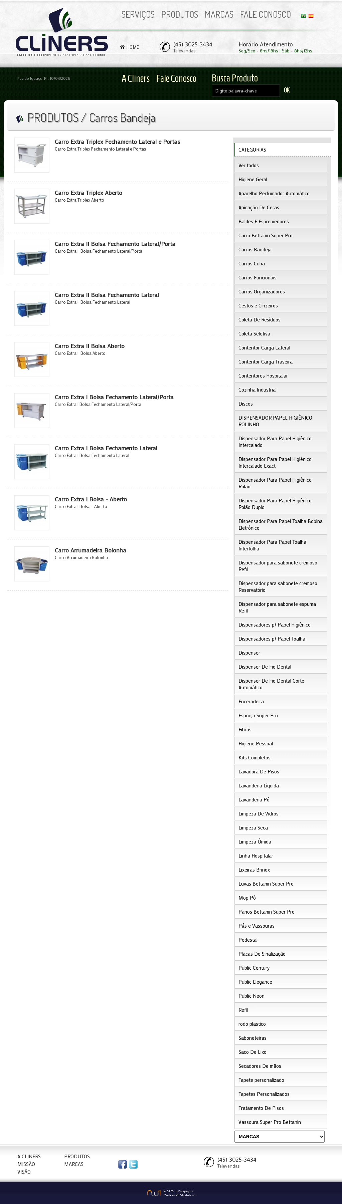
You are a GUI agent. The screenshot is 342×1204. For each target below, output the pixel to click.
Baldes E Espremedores (263, 221)
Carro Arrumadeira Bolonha (90, 550)
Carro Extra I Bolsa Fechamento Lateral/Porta (114, 397)
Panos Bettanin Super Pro (266, 911)
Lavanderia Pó (254, 799)
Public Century (254, 967)
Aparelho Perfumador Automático (274, 193)
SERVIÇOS (138, 14)
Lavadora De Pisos (258, 771)
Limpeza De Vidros (258, 813)
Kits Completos (254, 757)
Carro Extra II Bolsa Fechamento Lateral (107, 295)
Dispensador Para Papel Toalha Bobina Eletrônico (280, 524)
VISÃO (24, 1171)
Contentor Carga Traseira (265, 361)
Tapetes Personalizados (264, 1094)
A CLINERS (29, 1156)
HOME (133, 47)
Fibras (244, 729)
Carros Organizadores (261, 291)
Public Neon (251, 995)
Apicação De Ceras (258, 207)
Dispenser (249, 652)
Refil (243, 1009)
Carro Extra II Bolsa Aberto (90, 346)
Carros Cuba (251, 263)
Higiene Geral (252, 179)
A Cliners (136, 78)
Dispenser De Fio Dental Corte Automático (271, 684)
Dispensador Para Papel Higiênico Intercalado (275, 441)
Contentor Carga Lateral (264, 347)
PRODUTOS (179, 14)
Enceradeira (251, 701)
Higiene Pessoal (255, 743)
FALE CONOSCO (265, 14)
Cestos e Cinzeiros (258, 305)
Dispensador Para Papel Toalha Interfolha (272, 545)
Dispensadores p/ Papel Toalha (271, 638)
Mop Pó (247, 897)
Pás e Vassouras (256, 925)
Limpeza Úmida (254, 841)
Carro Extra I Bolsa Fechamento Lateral (106, 448)
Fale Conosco (176, 78)
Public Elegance (255, 981)
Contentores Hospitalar (263, 375)
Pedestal (248, 939)
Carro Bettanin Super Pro (265, 235)
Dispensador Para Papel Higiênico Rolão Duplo (275, 503)
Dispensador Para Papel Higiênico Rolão (275, 483)
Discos (245, 403)
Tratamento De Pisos (261, 1108)
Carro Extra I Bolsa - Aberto (91, 499)
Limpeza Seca (253, 827)
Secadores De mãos (259, 1065)
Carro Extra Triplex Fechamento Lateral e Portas (117, 142)
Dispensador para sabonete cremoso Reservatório (277, 586)
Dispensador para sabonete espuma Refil (277, 607)
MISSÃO (26, 1164)
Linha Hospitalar (255, 855)
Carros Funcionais (257, 277)
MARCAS (219, 14)
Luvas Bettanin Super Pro (266, 883)
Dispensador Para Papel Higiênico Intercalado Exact (275, 462)
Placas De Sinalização (262, 953)
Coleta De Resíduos (259, 319)
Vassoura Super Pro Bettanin (269, 1122)
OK (287, 90)
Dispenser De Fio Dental (264, 666)
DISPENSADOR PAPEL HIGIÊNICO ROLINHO (275, 421)
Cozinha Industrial (257, 389)
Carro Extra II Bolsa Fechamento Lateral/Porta (115, 244)
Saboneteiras (252, 1037)
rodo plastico (252, 1023)
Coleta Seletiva (254, 333)
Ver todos (248, 165)
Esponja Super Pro (258, 715)
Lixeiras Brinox (254, 869)
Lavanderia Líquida (258, 785)
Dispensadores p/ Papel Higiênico (274, 624)
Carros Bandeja (255, 249)
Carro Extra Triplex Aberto (88, 193)
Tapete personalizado (261, 1079)
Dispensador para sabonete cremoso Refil (277, 565)
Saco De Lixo (252, 1051)
